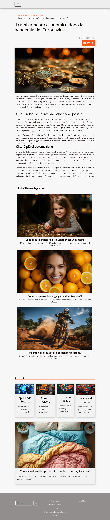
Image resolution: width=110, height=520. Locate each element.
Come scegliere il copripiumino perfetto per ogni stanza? (55, 471)
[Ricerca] (24, 503)
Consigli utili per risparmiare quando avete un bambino (55, 239)
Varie (55, 515)
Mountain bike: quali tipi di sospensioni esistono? (55, 352)
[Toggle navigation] (18, 4)
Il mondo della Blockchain (65, 400)
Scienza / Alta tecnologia (33, 15)
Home (17, 15)
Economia (55, 501)
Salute (55, 508)
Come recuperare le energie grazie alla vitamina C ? (55, 296)
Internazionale (55, 504)
